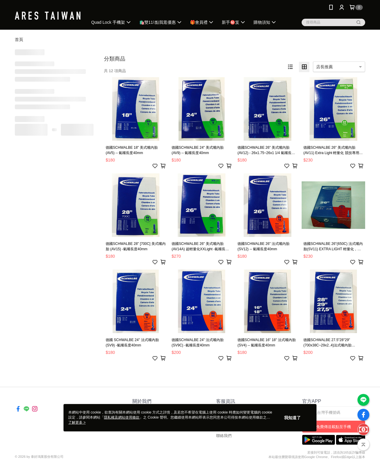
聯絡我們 (224, 435)
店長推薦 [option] (324, 66)
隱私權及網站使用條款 (122, 417)
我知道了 (292, 417)
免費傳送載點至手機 (333, 427)
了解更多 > (77, 422)
